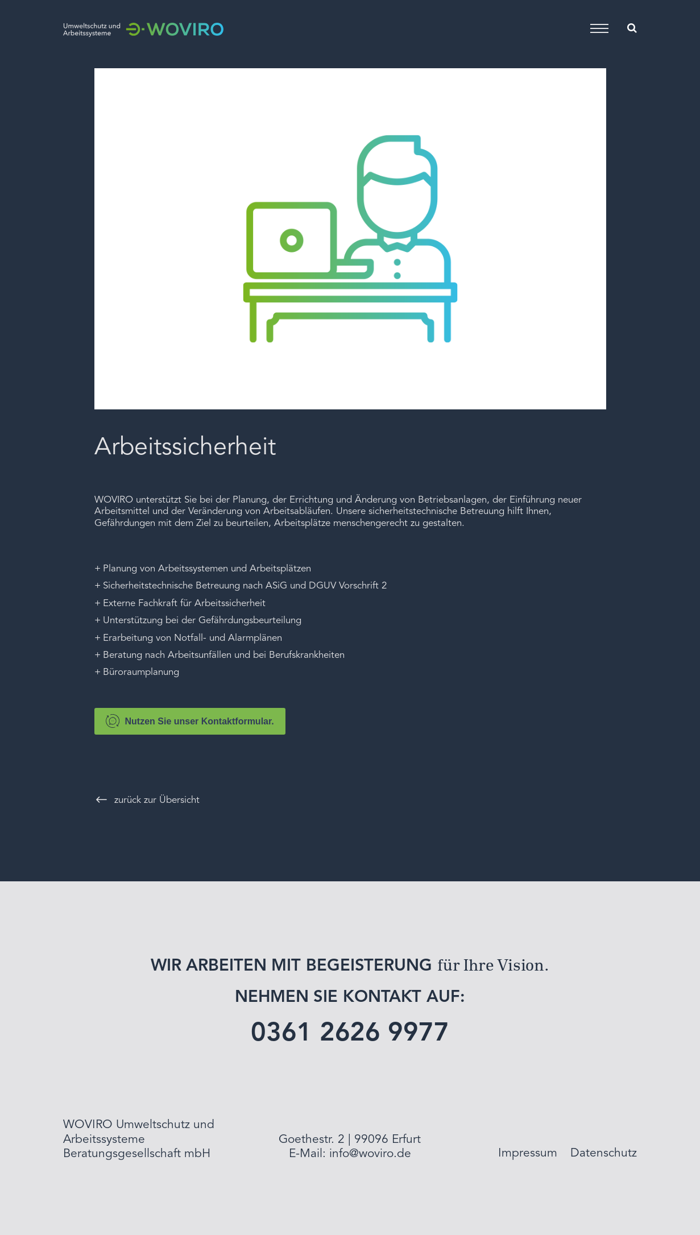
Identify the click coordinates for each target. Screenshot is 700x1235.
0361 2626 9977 (350, 1034)
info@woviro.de (370, 1154)
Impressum (527, 1153)
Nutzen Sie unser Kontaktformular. (190, 721)
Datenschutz (603, 1153)
